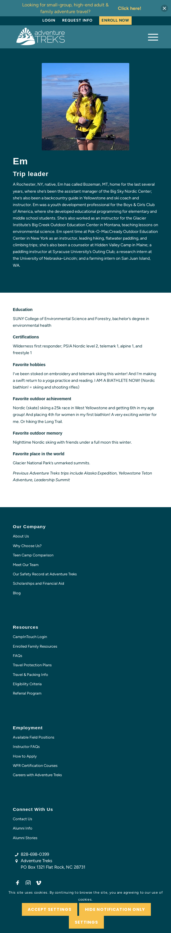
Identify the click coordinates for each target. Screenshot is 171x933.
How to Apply (25, 756)
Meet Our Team (26, 565)
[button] (164, 8)
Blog (17, 593)
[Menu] (150, 36)
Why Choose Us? (27, 546)
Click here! (129, 8)
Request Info (77, 20)
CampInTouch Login (30, 637)
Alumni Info (22, 828)
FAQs (17, 655)
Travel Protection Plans (32, 665)
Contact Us (22, 819)
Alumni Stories (25, 838)
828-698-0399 (35, 854)
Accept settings (49, 909)
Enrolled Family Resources (35, 646)
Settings (86, 922)
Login (49, 20)
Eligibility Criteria (27, 684)
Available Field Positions (33, 737)
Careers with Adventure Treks (37, 775)
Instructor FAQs (26, 746)
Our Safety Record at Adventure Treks (45, 574)
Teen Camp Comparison (33, 555)
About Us (21, 536)
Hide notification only (115, 909)
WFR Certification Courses (35, 765)
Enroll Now (115, 20)
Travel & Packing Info (30, 674)
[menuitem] (49, 20)
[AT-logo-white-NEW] (71, 36)
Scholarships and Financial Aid (38, 583)
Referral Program (27, 693)
